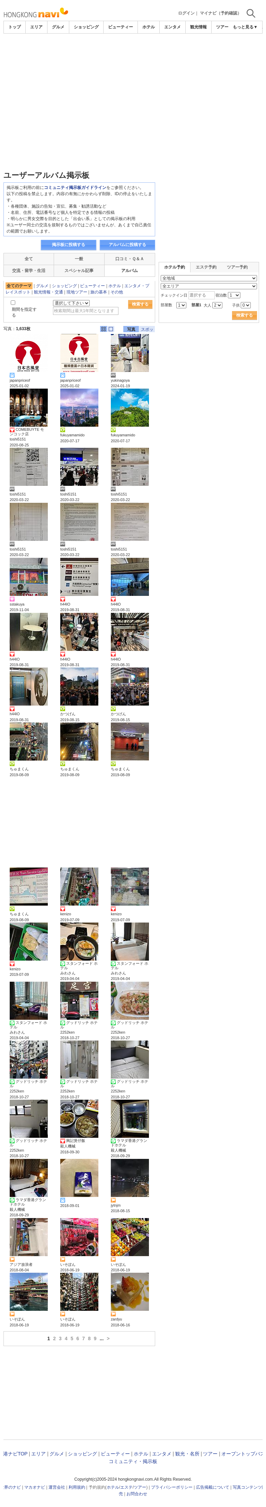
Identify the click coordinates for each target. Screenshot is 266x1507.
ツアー (210, 1453)
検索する (140, 304)
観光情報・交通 (48, 292)
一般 (79, 258)
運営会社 (56, 1487)
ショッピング (86, 27)
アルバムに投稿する (127, 244)
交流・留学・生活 (28, 270)
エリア (36, 27)
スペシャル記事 (79, 270)
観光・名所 (187, 1453)
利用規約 (77, 1487)
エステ (126, 1487)
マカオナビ (34, 1487)
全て (29, 258)
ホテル (148, 27)
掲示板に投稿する (68, 244)
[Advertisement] (133, 52)
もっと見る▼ (245, 27)
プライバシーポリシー (172, 1487)
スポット (147, 329)
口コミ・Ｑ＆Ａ (129, 258)
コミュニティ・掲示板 (133, 1461)
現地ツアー (76, 292)
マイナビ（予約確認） (220, 13)
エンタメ (172, 27)
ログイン (186, 13)
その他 (116, 292)
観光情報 (198, 27)
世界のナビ (10, 1487)
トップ (14, 27)
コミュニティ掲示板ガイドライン (75, 187)
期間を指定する (24, 312)
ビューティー (120, 27)
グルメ (58, 27)
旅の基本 (98, 292)
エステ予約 (206, 267)
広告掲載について (212, 1487)
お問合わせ (136, 1493)
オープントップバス (243, 1453)
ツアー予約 (237, 267)
